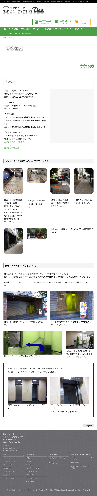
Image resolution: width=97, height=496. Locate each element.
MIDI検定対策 (30, 475)
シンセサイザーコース (33, 471)
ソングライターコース (33, 468)
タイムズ (7, 145)
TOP (4, 454)
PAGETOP (88, 425)
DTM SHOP (75, 463)
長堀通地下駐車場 (11, 148)
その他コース (30, 481)
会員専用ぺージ (8, 475)
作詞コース (29, 464)
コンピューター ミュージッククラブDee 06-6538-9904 (45, 490)
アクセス (74, 459)
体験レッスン (7, 458)
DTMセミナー (52, 454)
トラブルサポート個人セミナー (57, 458)
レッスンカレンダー (9, 471)
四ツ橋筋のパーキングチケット (17, 142)
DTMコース (29, 458)
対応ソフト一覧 (8, 464)
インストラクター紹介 (10, 461)
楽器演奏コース (30, 461)
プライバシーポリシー (10, 478)
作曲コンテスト (8, 468)
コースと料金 (30, 454)
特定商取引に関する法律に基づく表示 (80, 467)
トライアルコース (31, 478)
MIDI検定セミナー (54, 463)
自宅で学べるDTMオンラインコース (80, 455)
